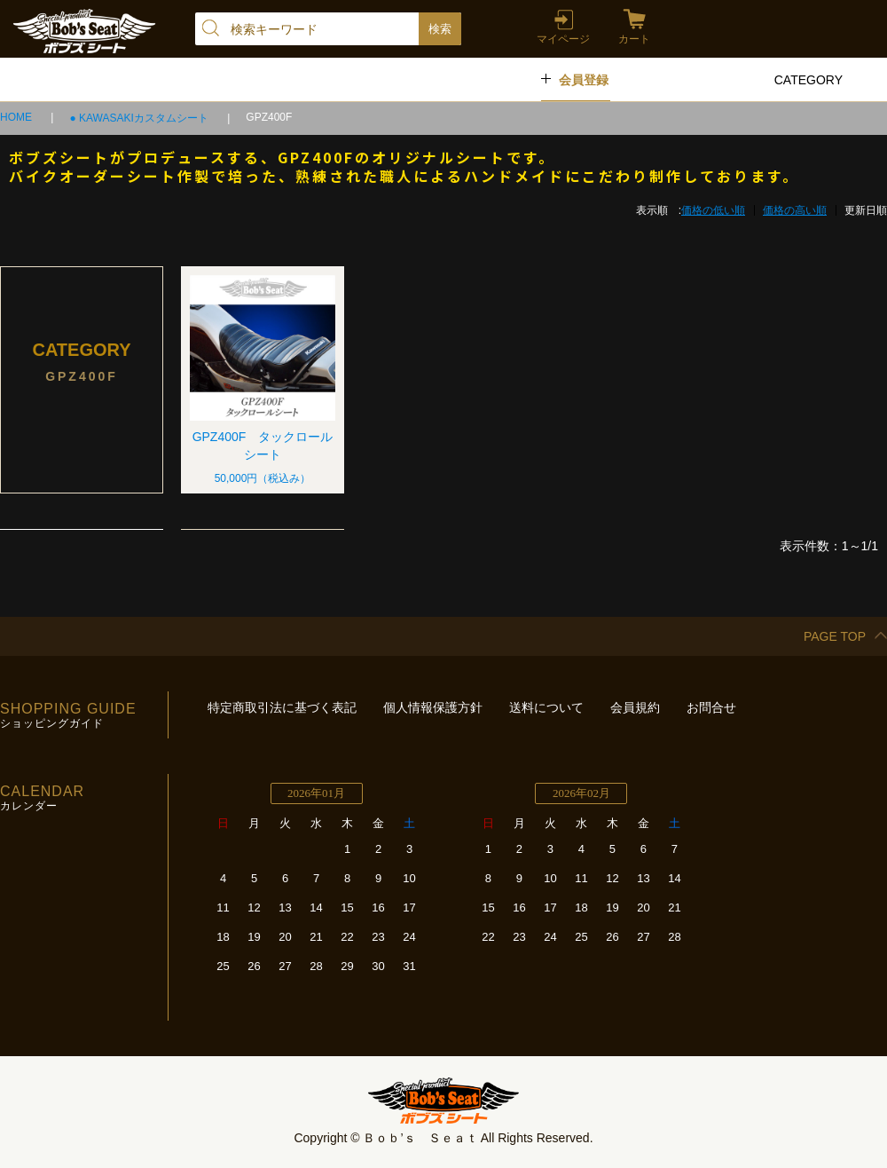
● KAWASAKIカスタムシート (140, 118)
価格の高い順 (795, 210)
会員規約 (635, 707)
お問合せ (711, 707)
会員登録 (583, 80)
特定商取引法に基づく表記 (282, 707)
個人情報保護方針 (433, 707)
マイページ (563, 39)
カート (634, 39)
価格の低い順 (713, 210)
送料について (546, 707)
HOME (17, 117)
